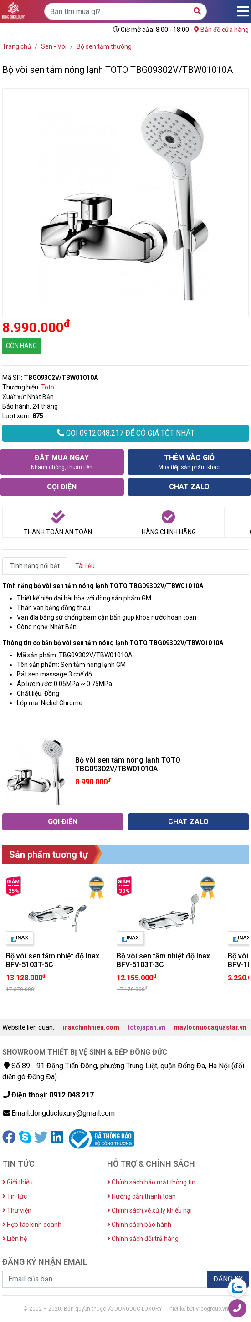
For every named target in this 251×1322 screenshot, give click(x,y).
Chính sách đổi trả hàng (143, 1238)
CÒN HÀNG (21, 345)
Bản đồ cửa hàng (221, 29)
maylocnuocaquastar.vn (210, 1027)
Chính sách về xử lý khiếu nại (149, 1210)
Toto (47, 387)
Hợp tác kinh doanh (31, 1224)
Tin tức (14, 1196)
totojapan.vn (146, 1027)
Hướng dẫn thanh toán (141, 1196)
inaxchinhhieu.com (90, 1027)
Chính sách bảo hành (139, 1224)
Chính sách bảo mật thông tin (151, 1182)
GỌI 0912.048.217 (126, 433)
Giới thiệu (17, 1182)
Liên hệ (14, 1238)
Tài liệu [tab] (85, 565)
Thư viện (16, 1210)
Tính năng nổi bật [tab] (35, 565)
